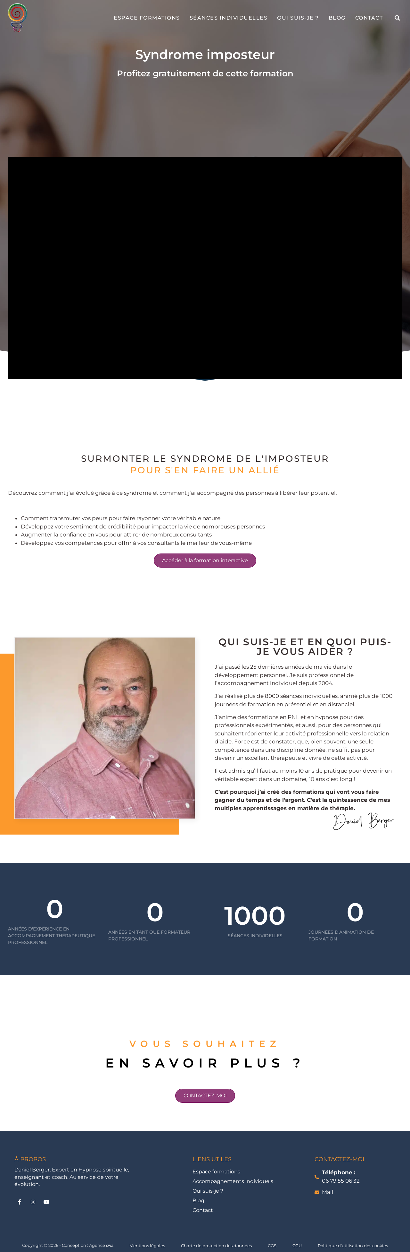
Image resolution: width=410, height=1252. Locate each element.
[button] (397, 18)
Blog (337, 18)
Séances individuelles (229, 18)
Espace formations (147, 18)
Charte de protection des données (216, 1245)
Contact (369, 18)
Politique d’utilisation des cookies (353, 1245)
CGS (272, 1245)
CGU (297, 1245)
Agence (101, 1245)
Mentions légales (147, 1245)
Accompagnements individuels (233, 1181)
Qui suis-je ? (298, 18)
